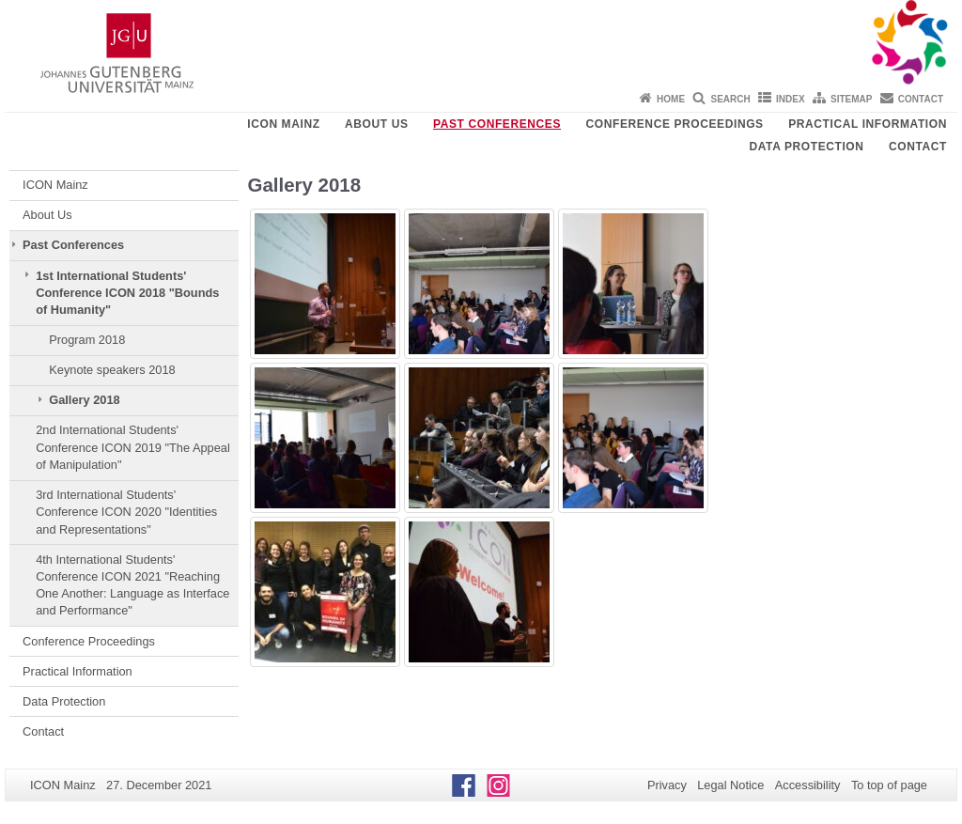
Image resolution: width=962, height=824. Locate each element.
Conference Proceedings (675, 124)
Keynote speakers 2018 (112, 370)
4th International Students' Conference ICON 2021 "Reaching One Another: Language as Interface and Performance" (132, 585)
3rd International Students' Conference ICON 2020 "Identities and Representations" (126, 512)
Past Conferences (497, 124)
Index (790, 99)
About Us (376, 124)
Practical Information (867, 124)
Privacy (667, 785)
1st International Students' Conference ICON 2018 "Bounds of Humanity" (127, 293)
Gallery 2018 (84, 400)
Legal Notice (730, 785)
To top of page (889, 785)
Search (730, 99)
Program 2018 (87, 340)
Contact (920, 99)
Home (671, 99)
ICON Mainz (283, 124)
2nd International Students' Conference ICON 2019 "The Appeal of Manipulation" (133, 447)
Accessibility (808, 785)
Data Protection (806, 146)
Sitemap (851, 99)
